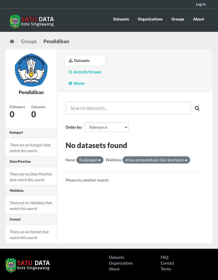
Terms (166, 268)
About (198, 19)
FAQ (164, 257)
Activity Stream (85, 71)
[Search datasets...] (128, 108)
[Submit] (197, 108)
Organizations (150, 19)
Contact (167, 263)
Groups (177, 19)
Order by (73, 127)
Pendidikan (56, 41)
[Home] (12, 41)
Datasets (121, 19)
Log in (201, 4)
